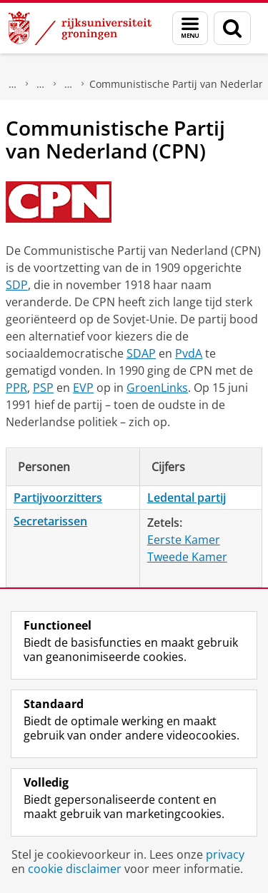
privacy (225, 854)
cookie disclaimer (74, 869)
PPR (16, 387)
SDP (17, 285)
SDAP (141, 353)
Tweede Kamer (187, 557)
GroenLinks (157, 387)
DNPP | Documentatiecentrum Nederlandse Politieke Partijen (41, 84)
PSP (43, 387)
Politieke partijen (68, 84)
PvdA (188, 353)
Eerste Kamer (183, 540)
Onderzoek (13, 84)
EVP (83, 387)
